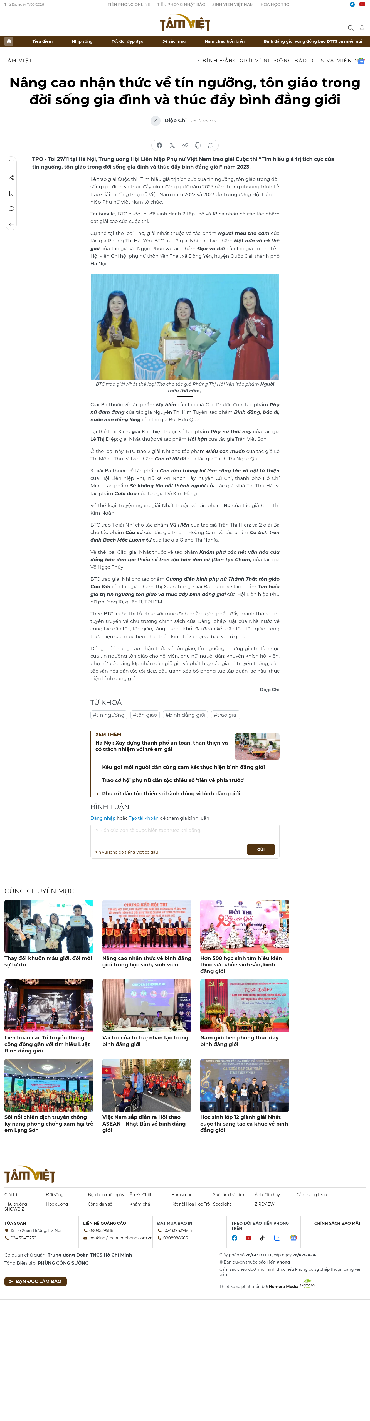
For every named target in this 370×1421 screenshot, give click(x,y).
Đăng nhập (103, 818)
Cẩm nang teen (312, 1194)
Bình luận (11, 208)
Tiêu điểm (43, 41)
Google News (361, 60)
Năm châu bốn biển (225, 41)
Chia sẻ (11, 177)
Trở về (11, 224)
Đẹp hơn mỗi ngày (106, 1194)
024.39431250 (23, 1237)
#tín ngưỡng (109, 715)
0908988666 (175, 1237)
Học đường (57, 1204)
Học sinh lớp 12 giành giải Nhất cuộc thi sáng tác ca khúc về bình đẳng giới (244, 1123)
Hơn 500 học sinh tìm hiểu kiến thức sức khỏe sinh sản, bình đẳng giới (241, 964)
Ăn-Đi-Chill (140, 1194)
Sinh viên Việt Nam (233, 4)
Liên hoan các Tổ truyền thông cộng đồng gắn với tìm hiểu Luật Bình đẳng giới (47, 1044)
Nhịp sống (82, 41)
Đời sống (55, 1194)
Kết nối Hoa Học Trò (190, 1204)
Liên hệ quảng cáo (104, 1223)
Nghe (11, 162)
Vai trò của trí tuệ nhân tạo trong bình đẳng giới (145, 1041)
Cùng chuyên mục (39, 891)
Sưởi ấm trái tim (228, 1194)
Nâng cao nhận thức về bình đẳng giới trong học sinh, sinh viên (146, 961)
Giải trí (10, 1194)
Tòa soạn (15, 1223)
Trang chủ (8, 41)
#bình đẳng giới (186, 715)
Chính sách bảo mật (337, 1223)
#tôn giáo (145, 715)
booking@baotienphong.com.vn (120, 1237)
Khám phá (140, 1204)
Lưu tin (11, 193)
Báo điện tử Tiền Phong (185, 22)
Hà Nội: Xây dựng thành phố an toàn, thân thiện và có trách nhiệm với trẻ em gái (161, 746)
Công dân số (100, 1204)
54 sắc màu (174, 41)
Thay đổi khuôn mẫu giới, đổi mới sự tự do (48, 961)
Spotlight (222, 1204)
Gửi (261, 849)
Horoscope (182, 1194)
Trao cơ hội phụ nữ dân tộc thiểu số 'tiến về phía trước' (173, 780)
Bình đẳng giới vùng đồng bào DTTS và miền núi (313, 41)
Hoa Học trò (275, 4)
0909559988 (101, 1230)
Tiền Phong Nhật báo (181, 4)
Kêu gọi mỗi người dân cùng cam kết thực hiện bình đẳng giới (183, 767)
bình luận (210, 145)
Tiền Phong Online (129, 4)
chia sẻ (159, 145)
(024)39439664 (177, 1230)
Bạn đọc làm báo (35, 1281)
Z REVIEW (265, 1204)
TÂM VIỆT (18, 60)
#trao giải (226, 715)
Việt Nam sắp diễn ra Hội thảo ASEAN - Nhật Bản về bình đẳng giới (144, 1123)
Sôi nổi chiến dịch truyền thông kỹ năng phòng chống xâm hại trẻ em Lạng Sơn (48, 1123)
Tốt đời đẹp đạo (128, 41)
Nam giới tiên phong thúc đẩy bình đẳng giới (239, 1041)
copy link (185, 145)
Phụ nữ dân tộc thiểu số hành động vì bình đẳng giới (171, 794)
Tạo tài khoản (144, 818)
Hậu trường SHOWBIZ (15, 1207)
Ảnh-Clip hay (267, 1194)
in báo (197, 145)
